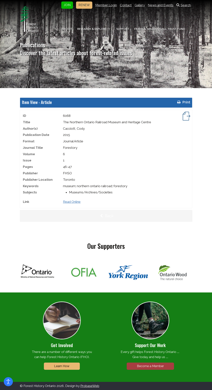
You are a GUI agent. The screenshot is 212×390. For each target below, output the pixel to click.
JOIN (67, 5)
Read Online (72, 202)
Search (183, 5)
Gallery (140, 5)
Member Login (106, 5)
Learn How (61, 366)
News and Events (160, 5)
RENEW (84, 5)
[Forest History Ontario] (29, 19)
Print (183, 102)
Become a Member (150, 366)
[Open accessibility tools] (8, 381)
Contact (126, 5)
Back (106, 216)
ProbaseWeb (89, 386)
